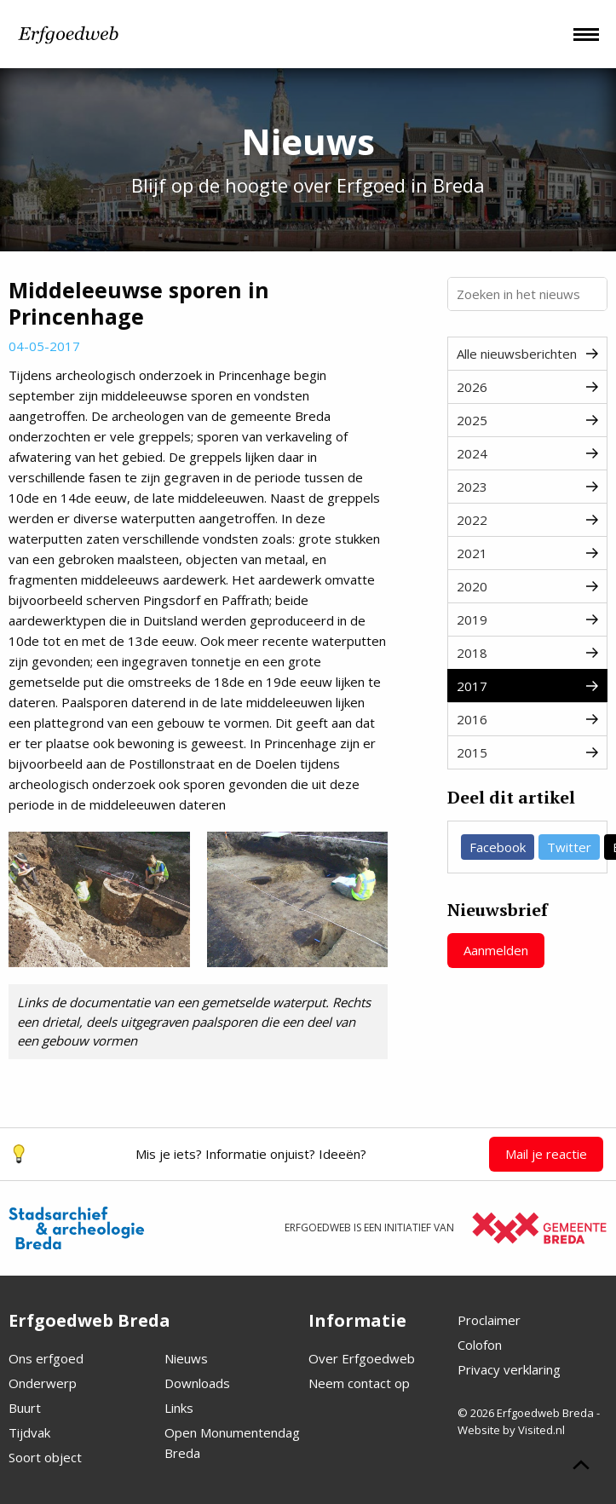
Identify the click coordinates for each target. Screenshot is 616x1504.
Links (178, 1407)
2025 (527, 420)
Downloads (197, 1383)
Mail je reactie (546, 1153)
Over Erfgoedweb (361, 1358)
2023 (527, 486)
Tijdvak (29, 1432)
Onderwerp (43, 1383)
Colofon (480, 1344)
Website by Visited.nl (511, 1430)
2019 (527, 619)
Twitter (569, 847)
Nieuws (186, 1358)
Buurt (25, 1407)
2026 (527, 386)
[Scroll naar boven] (581, 1467)
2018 (527, 652)
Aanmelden (495, 950)
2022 (527, 519)
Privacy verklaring (509, 1369)
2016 (527, 719)
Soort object (45, 1457)
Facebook (497, 847)
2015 (527, 752)
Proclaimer (489, 1319)
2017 (527, 685)
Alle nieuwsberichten (527, 353)
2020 (527, 586)
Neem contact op (359, 1383)
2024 (527, 453)
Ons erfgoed (46, 1358)
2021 (527, 553)
